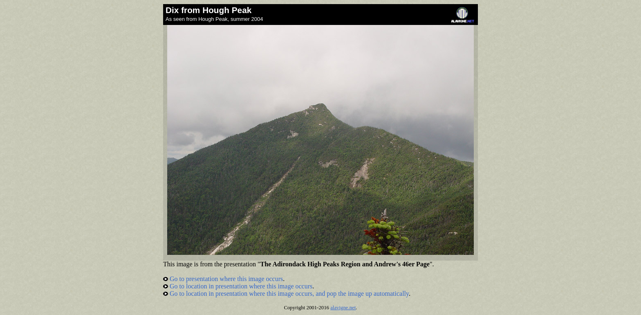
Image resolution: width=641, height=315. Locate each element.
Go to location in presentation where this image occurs (237, 286)
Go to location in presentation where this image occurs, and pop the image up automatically (286, 293)
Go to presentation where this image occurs (223, 278)
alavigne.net (343, 307)
